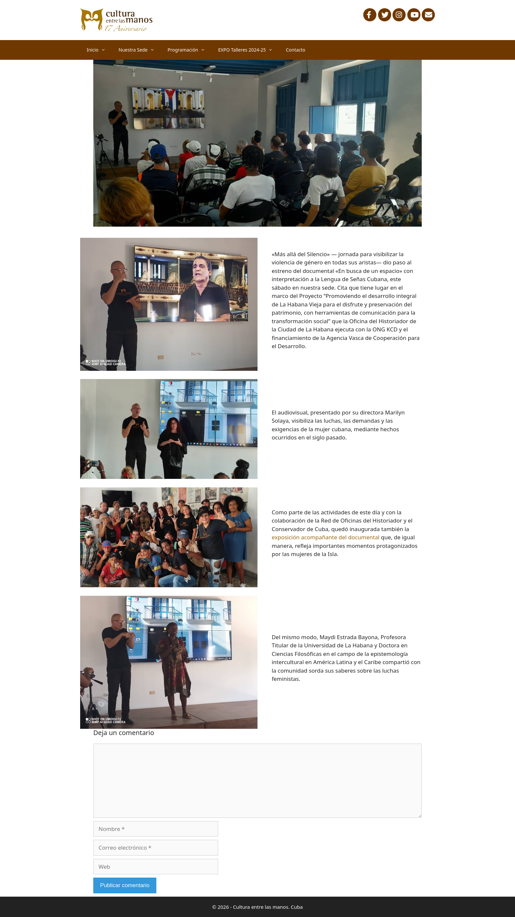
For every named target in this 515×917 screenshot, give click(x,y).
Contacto (295, 50)
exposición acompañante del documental (325, 537)
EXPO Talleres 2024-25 (248, 50)
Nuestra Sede (140, 50)
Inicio (99, 50)
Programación (190, 50)
